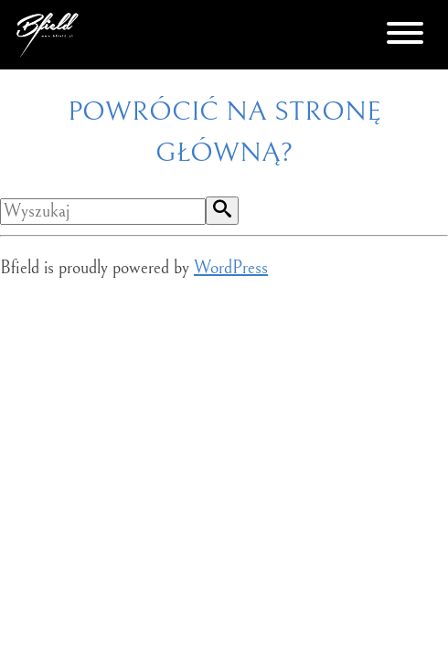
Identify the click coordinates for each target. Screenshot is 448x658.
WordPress (231, 268)
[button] (222, 210)
